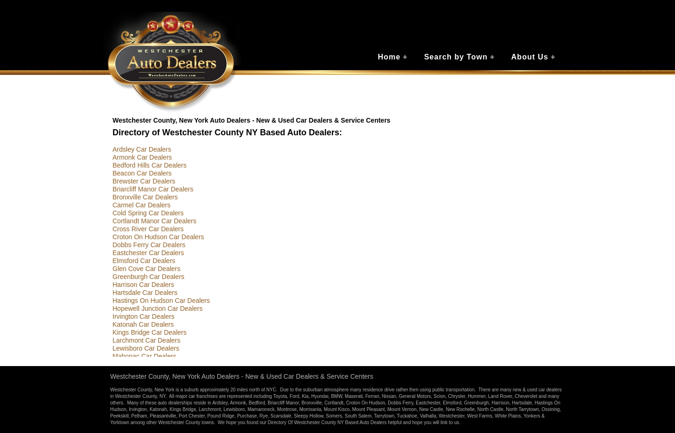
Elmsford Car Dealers (143, 260)
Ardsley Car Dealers (141, 149)
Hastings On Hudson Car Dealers (161, 300)
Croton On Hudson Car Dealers (158, 237)
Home (393, 57)
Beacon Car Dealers (142, 173)
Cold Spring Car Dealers (148, 213)
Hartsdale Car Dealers (145, 292)
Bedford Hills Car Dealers (149, 165)
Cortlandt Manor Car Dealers (154, 221)
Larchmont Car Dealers (146, 340)
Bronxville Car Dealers (145, 197)
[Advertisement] (522, 220)
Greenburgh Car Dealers (148, 276)
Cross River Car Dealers (148, 229)
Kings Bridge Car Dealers (149, 332)
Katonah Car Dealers (143, 324)
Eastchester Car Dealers (148, 253)
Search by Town (459, 57)
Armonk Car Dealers (142, 157)
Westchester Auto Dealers (172, 62)
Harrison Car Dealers (143, 284)
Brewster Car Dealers (143, 181)
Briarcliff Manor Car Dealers (152, 189)
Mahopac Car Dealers (144, 356)
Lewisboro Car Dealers (145, 348)
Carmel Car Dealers (141, 205)
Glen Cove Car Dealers (146, 268)
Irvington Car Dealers (143, 316)
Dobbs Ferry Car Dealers (149, 245)
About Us (533, 57)
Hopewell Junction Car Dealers (157, 308)
